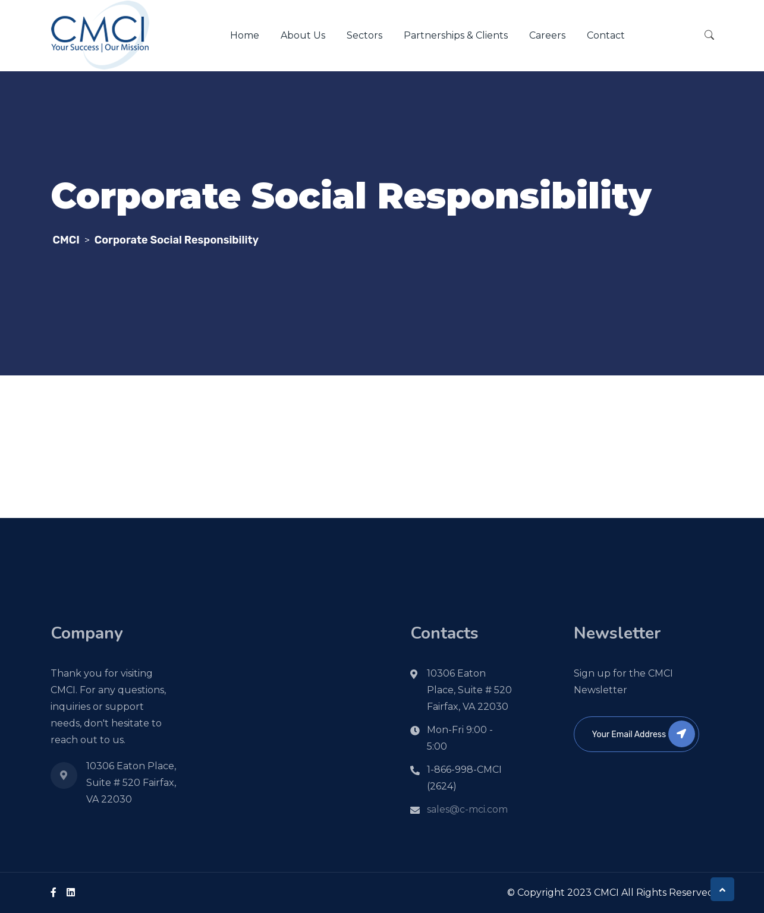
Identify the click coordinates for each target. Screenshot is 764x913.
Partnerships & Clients (456, 35)
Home (244, 35)
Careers (547, 35)
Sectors (364, 35)
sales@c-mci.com (467, 809)
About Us (303, 35)
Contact (606, 35)
